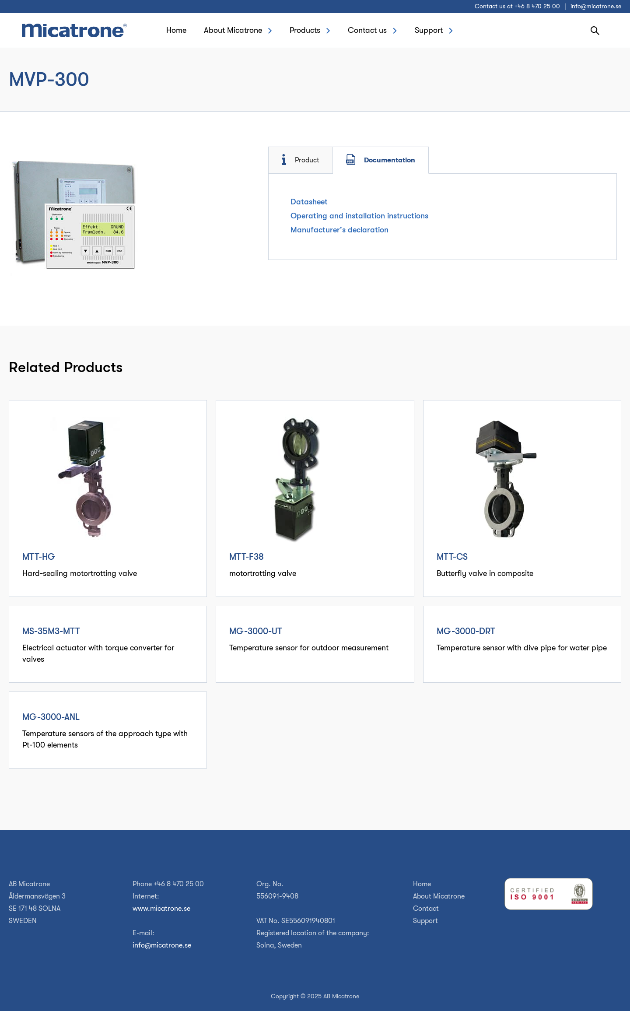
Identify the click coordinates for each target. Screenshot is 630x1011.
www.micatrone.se (161, 909)
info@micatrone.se (595, 6)
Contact (426, 909)
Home (176, 30)
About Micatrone (233, 30)
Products (305, 30)
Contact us (367, 30)
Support (429, 30)
